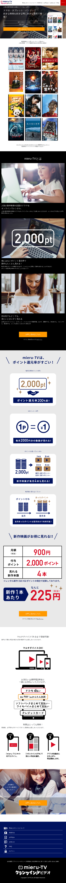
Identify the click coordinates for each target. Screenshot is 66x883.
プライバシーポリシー (19, 861)
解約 (57, 861)
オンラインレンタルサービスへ (24, 32)
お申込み (46, 3)
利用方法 (39, 3)
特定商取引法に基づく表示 (39, 861)
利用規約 (28, 861)
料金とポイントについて (29, 3)
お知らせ (52, 3)
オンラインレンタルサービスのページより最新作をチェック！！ (33, 144)
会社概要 (9, 861)
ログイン (63, 2)
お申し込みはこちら (24, 29)
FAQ (58, 3)
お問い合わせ (51, 861)
